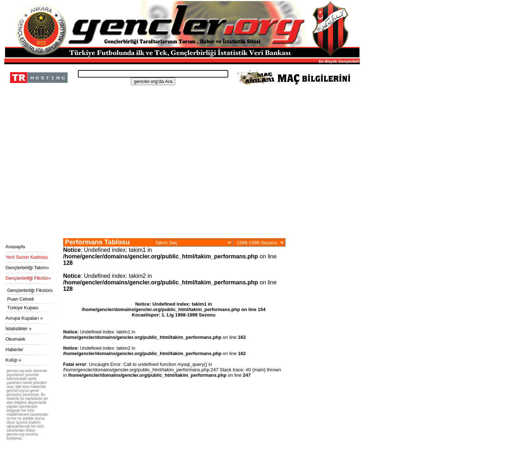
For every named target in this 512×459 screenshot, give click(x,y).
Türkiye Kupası (23, 307)
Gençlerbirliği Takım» (27, 267)
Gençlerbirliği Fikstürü (30, 290)
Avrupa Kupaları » (24, 318)
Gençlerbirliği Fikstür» (28, 278)
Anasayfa (15, 246)
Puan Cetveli (20, 299)
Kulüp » (13, 360)
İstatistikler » (18, 328)
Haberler (14, 349)
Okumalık (15, 339)
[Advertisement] (181, 184)
